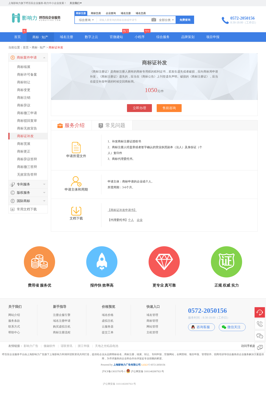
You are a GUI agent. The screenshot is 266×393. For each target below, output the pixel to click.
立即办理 (139, 108)
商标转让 (23, 82)
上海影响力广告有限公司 (127, 364)
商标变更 (23, 90)
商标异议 (23, 105)
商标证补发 (56, 47)
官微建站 (116, 37)
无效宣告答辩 (27, 174)
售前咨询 (169, 108)
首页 (17, 37)
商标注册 (81, 13)
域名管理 (152, 315)
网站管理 (152, 326)
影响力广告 (31, 345)
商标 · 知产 (40, 37)
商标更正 (23, 151)
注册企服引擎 (61, 315)
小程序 (140, 37)
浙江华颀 (83, 345)
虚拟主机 (107, 320)
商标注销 (23, 97)
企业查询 (111, 13)
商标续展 (23, 67)
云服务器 (107, 326)
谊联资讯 (66, 345)
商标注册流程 (61, 332)
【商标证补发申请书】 (122, 210)
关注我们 (76, 3)
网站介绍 (14, 315)
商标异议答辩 (27, 159)
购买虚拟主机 (61, 326)
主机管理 (152, 332)
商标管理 (152, 320)
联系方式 (14, 326)
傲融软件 (49, 345)
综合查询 (86, 19)
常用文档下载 (27, 209)
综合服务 (163, 37)
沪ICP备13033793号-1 (114, 371)
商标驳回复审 (27, 120)
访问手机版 (248, 345)
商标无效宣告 (27, 128)
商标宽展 (23, 143)
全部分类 (166, 19)
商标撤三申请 (27, 113)
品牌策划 (188, 37)
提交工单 (107, 332)
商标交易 (96, 13)
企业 (140, 220)
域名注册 (126, 13)
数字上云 (91, 37)
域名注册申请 (61, 320)
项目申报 (212, 37)
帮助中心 (14, 332)
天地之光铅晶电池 (106, 345)
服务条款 (14, 320)
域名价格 (107, 315)
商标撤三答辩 (27, 167)
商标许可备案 (27, 74)
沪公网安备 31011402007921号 (145, 371)
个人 (131, 220)
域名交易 (141, 13)
